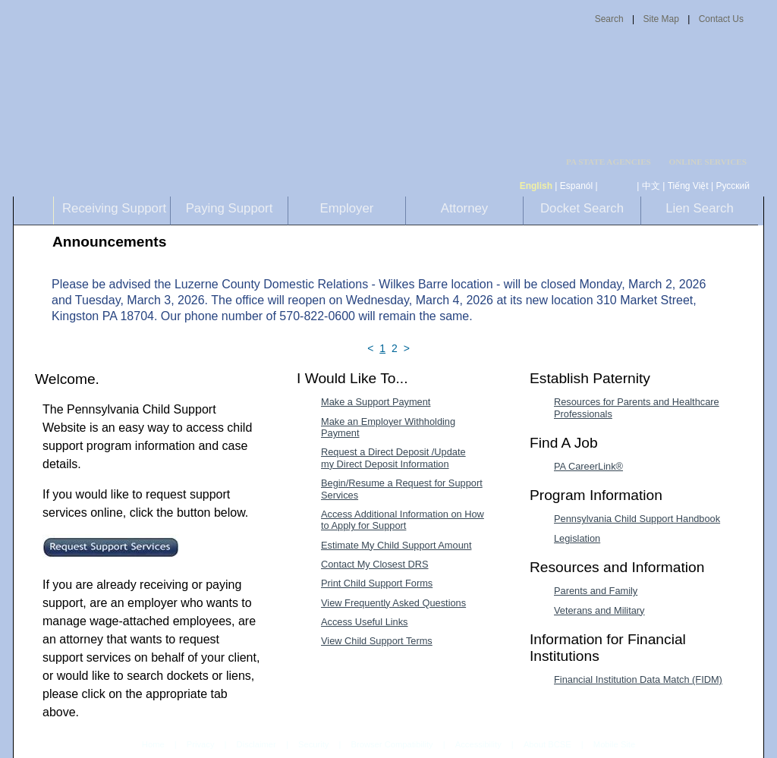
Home (153, 744)
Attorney (465, 208)
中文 (651, 186)
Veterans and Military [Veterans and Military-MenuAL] (599, 610)
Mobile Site (614, 744)
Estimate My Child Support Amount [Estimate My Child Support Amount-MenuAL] (396, 545)
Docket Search (582, 208)
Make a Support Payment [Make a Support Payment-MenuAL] (375, 401)
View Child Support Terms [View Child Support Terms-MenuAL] (377, 640)
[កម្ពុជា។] (617, 186)
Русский (733, 186)
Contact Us (721, 19)
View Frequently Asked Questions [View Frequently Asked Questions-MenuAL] (393, 603)
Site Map (660, 19)
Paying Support (229, 208)
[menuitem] (613, 162)
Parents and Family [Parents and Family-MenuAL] (595, 590)
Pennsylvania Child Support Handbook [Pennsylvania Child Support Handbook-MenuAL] (637, 518)
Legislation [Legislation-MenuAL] (577, 538)
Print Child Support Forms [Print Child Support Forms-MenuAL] (377, 583)
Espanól (576, 186)
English (536, 186)
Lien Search (699, 208)
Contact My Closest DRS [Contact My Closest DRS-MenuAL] (375, 564)
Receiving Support (114, 208)
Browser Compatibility (392, 744)
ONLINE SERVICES (707, 162)
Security (313, 744)
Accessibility (478, 744)
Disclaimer (256, 744)
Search (609, 19)
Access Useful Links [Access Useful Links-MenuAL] (364, 621)
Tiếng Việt (688, 186)
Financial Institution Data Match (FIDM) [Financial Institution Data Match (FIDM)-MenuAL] (638, 679)
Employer (347, 208)
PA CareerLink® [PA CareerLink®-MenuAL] (588, 466)
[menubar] (613, 162)
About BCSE (547, 744)
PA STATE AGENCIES (608, 162)
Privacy (201, 745)
